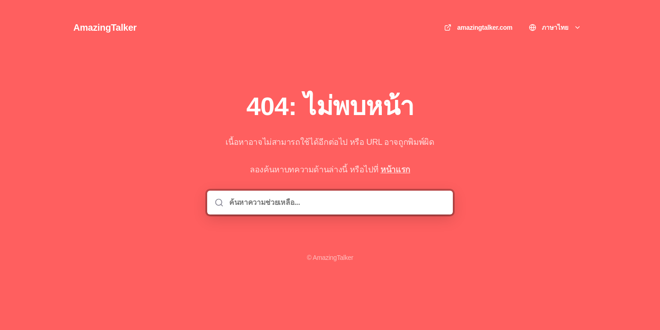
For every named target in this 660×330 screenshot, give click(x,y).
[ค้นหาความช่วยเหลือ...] (336, 202)
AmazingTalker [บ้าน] (105, 27)
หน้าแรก (395, 169)
